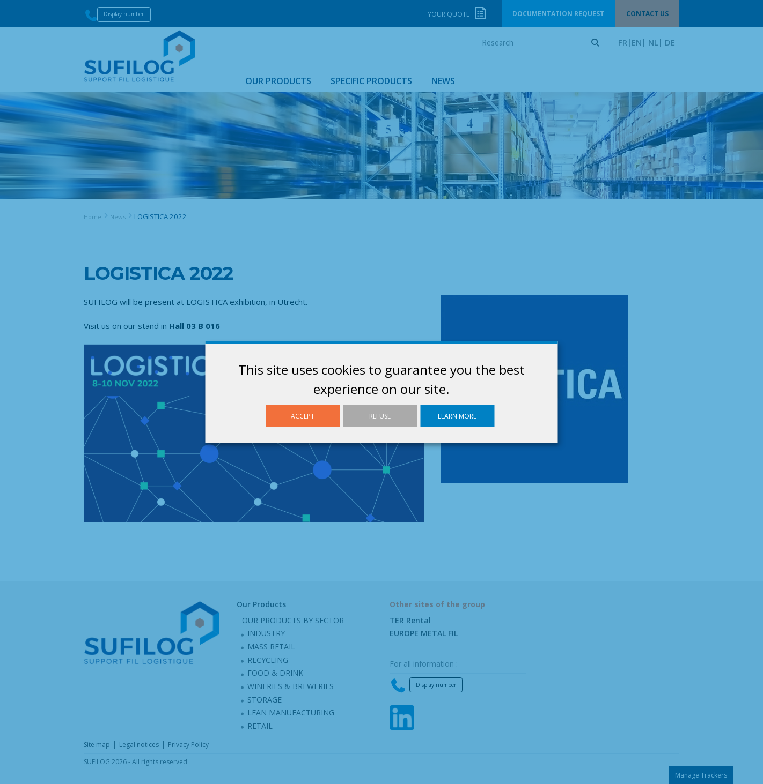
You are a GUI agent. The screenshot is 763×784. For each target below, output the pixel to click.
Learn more (457, 415)
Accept (302, 415)
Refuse (380, 415)
